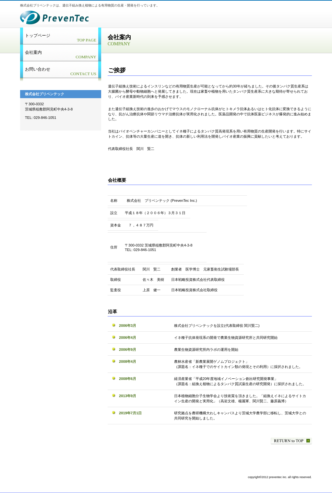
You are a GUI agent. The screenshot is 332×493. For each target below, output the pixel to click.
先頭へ (291, 441)
